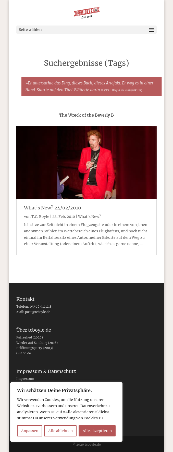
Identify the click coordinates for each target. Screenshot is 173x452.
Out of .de (23, 353)
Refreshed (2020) (29, 337)
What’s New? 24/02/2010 (52, 208)
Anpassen (29, 431)
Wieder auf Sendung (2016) (37, 343)
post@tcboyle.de (37, 312)
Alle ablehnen (60, 431)
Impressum (25, 379)
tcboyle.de (93, 444)
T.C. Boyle (40, 216)
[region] (66, 412)
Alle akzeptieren (97, 431)
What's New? (89, 216)
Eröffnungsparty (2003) (34, 348)
